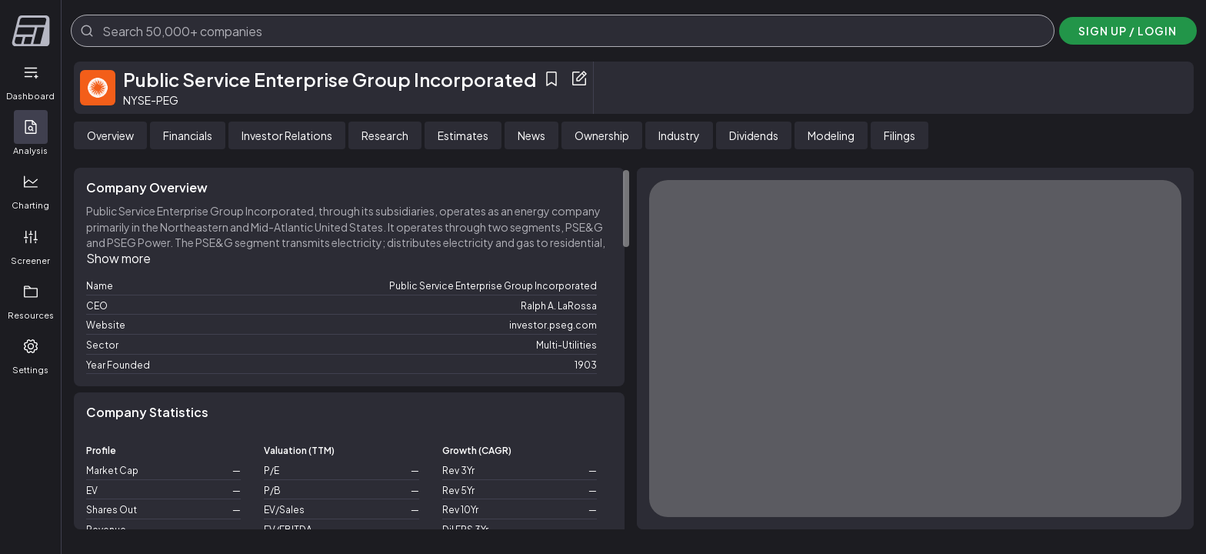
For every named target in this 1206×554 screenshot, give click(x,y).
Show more (118, 258)
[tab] (110, 135)
